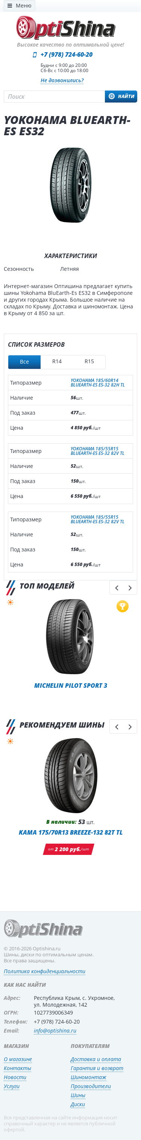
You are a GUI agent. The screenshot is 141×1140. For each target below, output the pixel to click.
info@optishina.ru (55, 1030)
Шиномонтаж (88, 1077)
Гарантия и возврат (97, 1068)
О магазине (18, 1059)
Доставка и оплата (96, 1059)
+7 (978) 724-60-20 (66, 54)
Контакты (17, 1068)
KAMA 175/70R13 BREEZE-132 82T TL (71, 832)
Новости (15, 1077)
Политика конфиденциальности (44, 971)
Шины (78, 1095)
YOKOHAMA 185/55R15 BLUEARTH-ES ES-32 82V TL (97, 451)
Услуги (12, 1086)
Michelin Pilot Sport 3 (70, 685)
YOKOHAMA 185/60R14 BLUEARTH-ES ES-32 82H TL (98, 382)
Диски (78, 1104)
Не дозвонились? (62, 80)
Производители (91, 1086)
